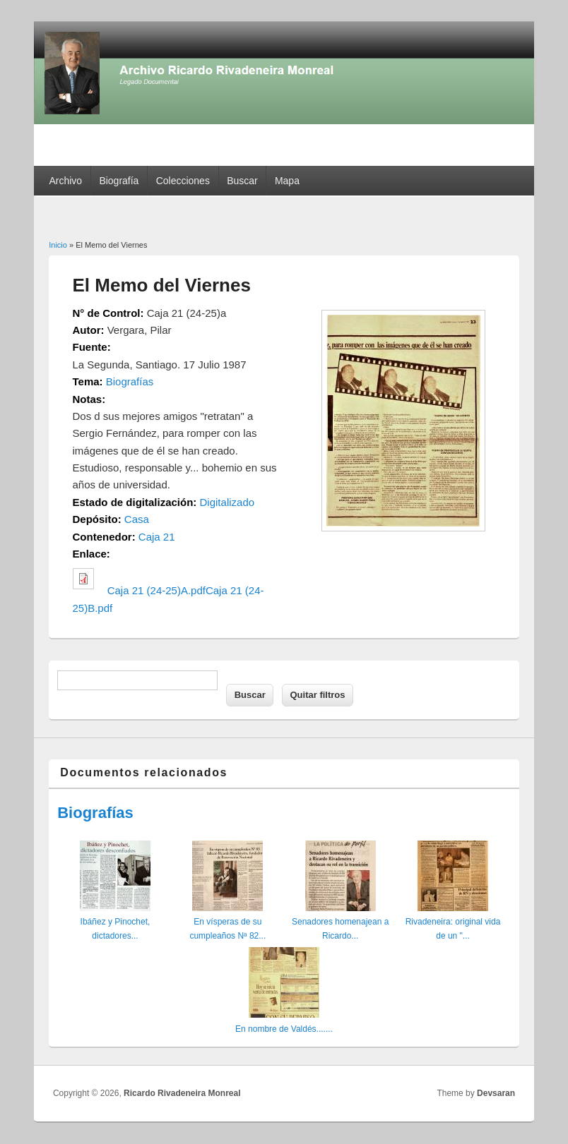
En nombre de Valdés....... (284, 1029)
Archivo (65, 180)
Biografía (118, 180)
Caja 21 (156, 537)
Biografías (130, 381)
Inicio (58, 245)
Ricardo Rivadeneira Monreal (182, 1093)
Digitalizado (227, 502)
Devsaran (496, 1093)
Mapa (287, 180)
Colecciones (183, 180)
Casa (136, 519)
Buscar (242, 180)
